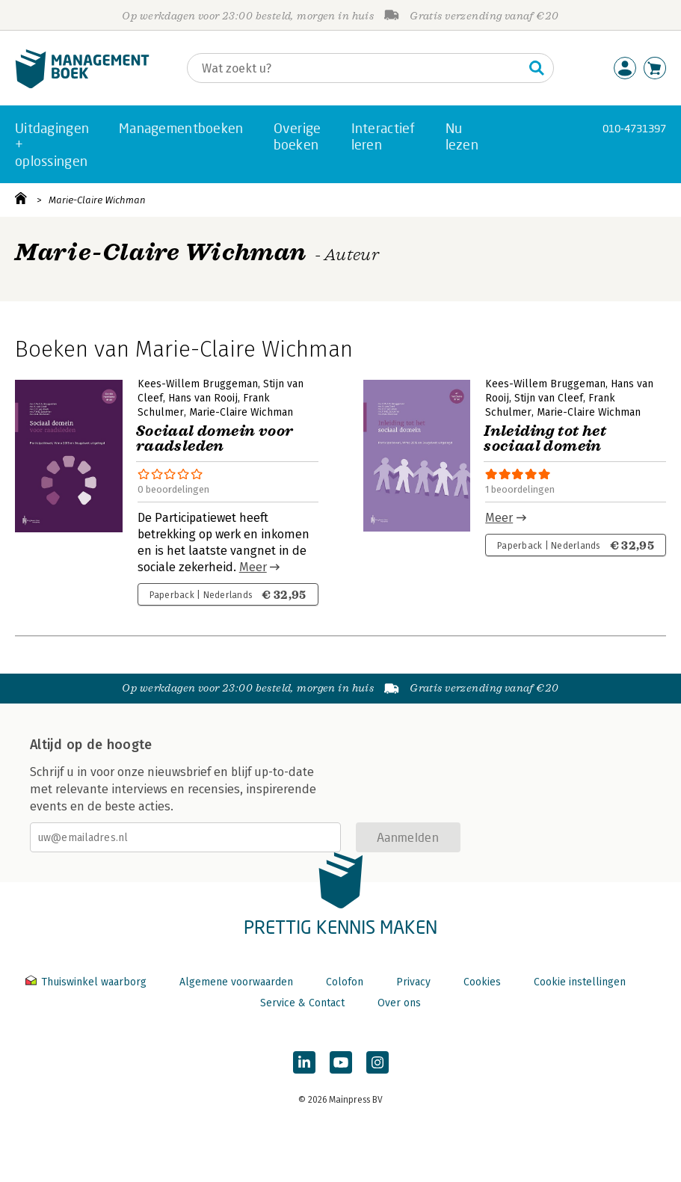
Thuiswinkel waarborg (87, 982)
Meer (253, 567)
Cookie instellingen (580, 982)
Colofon (344, 982)
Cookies (482, 982)
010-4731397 (634, 128)
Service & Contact (302, 1003)
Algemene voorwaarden (236, 982)
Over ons (399, 1003)
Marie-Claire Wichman (97, 200)
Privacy (413, 982)
